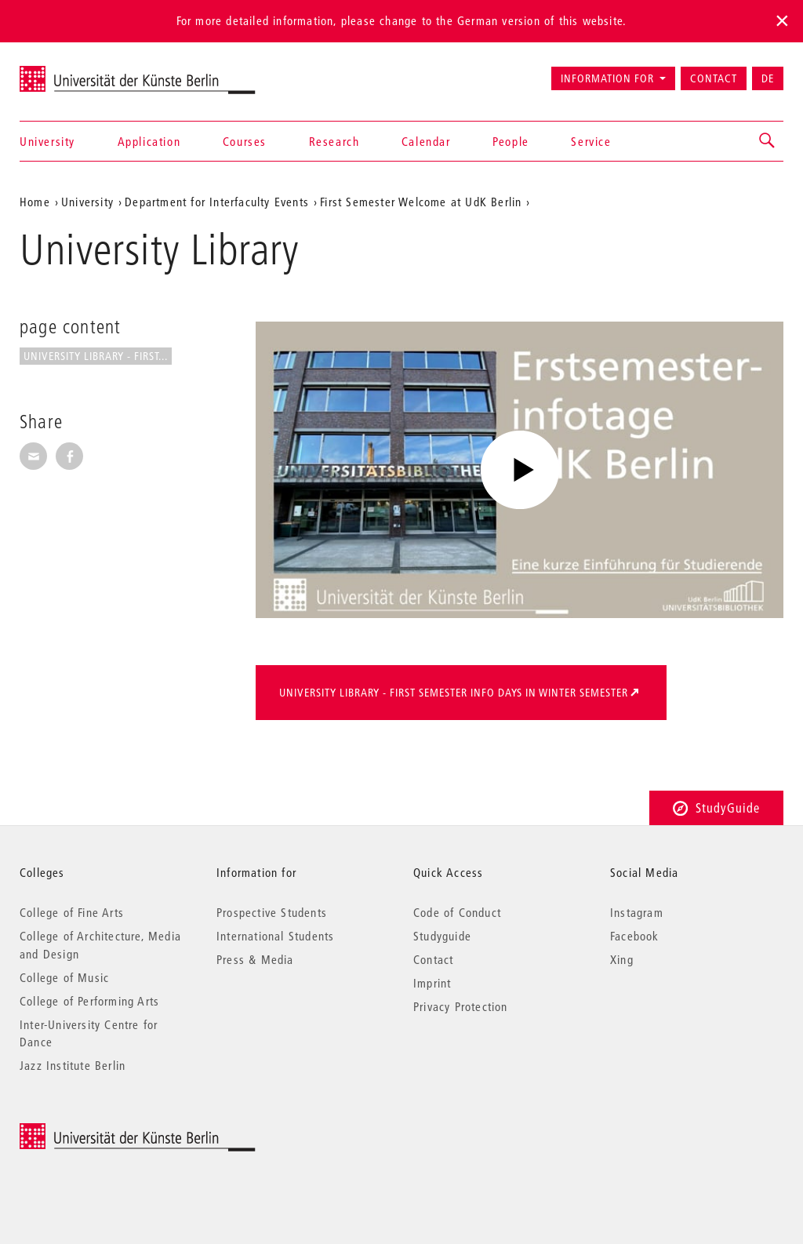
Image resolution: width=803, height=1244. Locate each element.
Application (149, 141)
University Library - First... (96, 356)
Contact (713, 78)
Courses (245, 141)
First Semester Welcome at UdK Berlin (420, 201)
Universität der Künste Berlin (81, 71)
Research (334, 141)
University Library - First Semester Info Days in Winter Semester (453, 693)
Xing (622, 959)
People (510, 141)
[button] (767, 141)
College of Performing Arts (89, 1001)
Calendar (426, 141)
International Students (275, 936)
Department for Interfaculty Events (217, 201)
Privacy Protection (460, 1006)
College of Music (64, 977)
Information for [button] (607, 78)
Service (591, 141)
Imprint (432, 983)
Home (35, 201)
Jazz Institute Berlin (72, 1065)
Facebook (634, 936)
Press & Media (255, 959)
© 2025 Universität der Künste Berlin (101, 1131)
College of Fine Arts (72, 912)
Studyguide (442, 936)
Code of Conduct (457, 912)
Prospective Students (271, 912)
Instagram (636, 912)
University (47, 141)
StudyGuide (716, 807)
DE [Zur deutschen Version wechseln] (767, 78)
